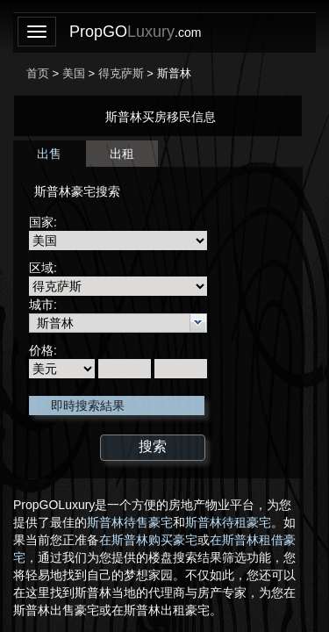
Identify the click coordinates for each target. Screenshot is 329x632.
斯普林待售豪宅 (130, 522)
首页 (37, 73)
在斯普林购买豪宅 (148, 540)
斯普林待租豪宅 (228, 522)
